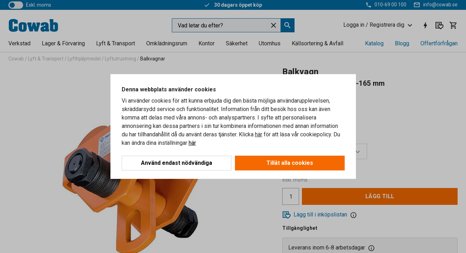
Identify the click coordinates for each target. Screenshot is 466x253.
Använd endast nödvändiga (176, 163)
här (258, 134)
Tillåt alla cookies (289, 163)
